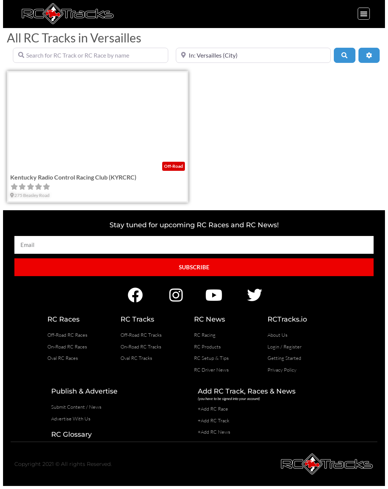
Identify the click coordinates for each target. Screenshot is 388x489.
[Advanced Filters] (369, 55)
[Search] (344, 55)
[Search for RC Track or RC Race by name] (90, 55)
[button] (364, 14)
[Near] (253, 55)
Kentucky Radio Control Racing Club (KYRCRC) (73, 177)
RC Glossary (71, 434)
